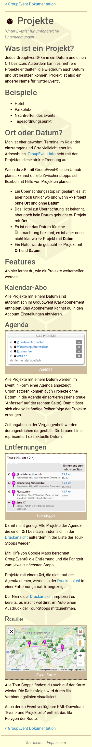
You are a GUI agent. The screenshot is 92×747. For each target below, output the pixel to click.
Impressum (56, 742)
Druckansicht (16, 537)
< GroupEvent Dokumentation (30, 4)
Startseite (34, 742)
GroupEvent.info (42, 154)
